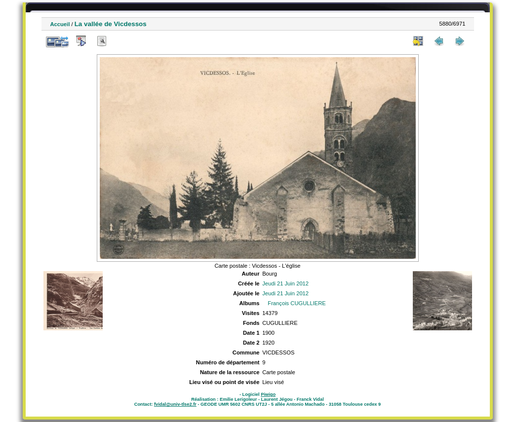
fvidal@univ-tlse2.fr (175, 404)
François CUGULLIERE (297, 303)
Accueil (60, 24)
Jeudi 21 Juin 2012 (285, 283)
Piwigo (268, 394)
